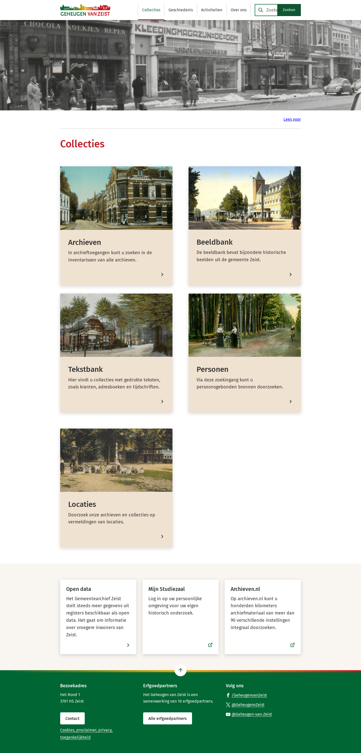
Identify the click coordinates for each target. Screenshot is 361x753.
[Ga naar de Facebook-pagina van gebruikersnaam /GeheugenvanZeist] (246, 695)
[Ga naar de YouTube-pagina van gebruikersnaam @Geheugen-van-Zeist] (249, 714)
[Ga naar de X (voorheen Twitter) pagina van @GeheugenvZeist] (245, 704)
